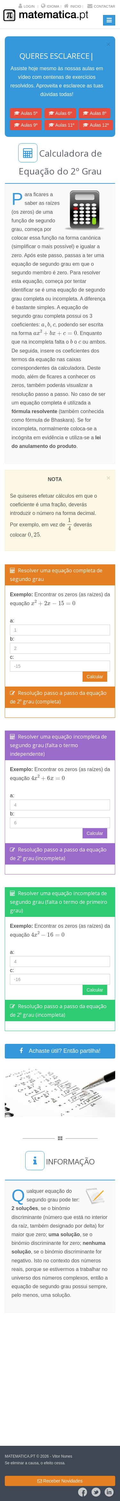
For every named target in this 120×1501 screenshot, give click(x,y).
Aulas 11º (62, 125)
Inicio (75, 6)
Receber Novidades (60, 1480)
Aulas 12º (96, 125)
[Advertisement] (60, 1379)
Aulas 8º (94, 113)
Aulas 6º (60, 113)
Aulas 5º (25, 113)
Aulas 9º (25, 125)
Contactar (104, 6)
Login (29, 6)
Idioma (53, 6)
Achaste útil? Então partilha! (60, 1051)
